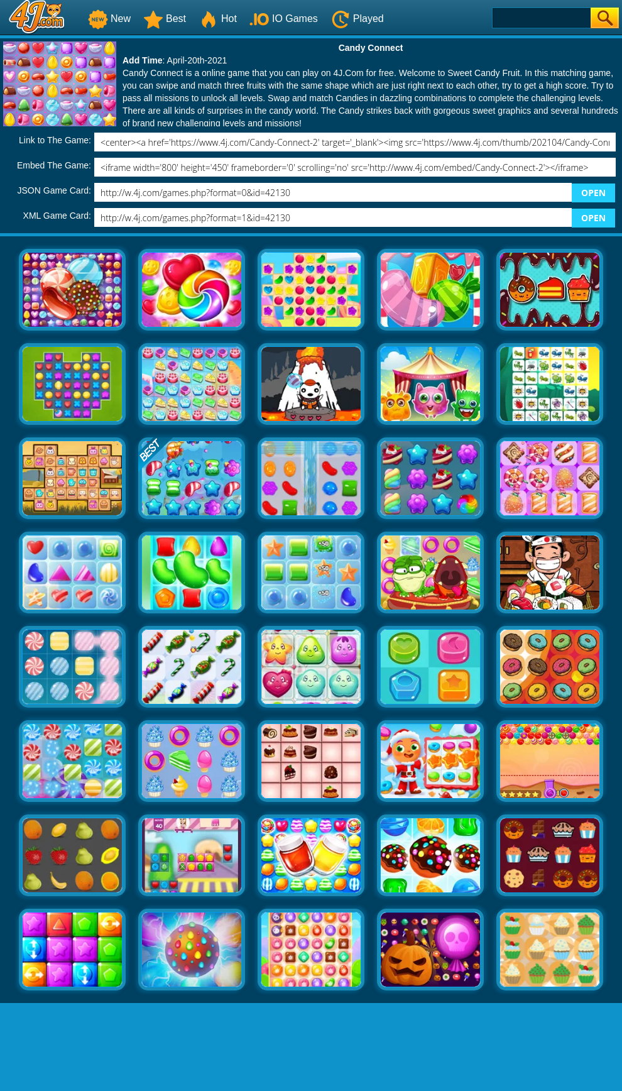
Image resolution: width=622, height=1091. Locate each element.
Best (164, 18)
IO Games (283, 18)
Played (357, 18)
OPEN (593, 193)
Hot (218, 18)
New (109, 18)
